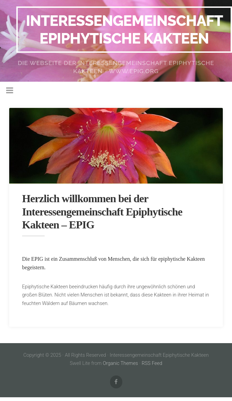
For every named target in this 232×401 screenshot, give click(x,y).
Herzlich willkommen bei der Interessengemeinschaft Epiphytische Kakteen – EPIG (102, 211)
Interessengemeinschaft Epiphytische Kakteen (124, 29)
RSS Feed (152, 363)
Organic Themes (120, 363)
